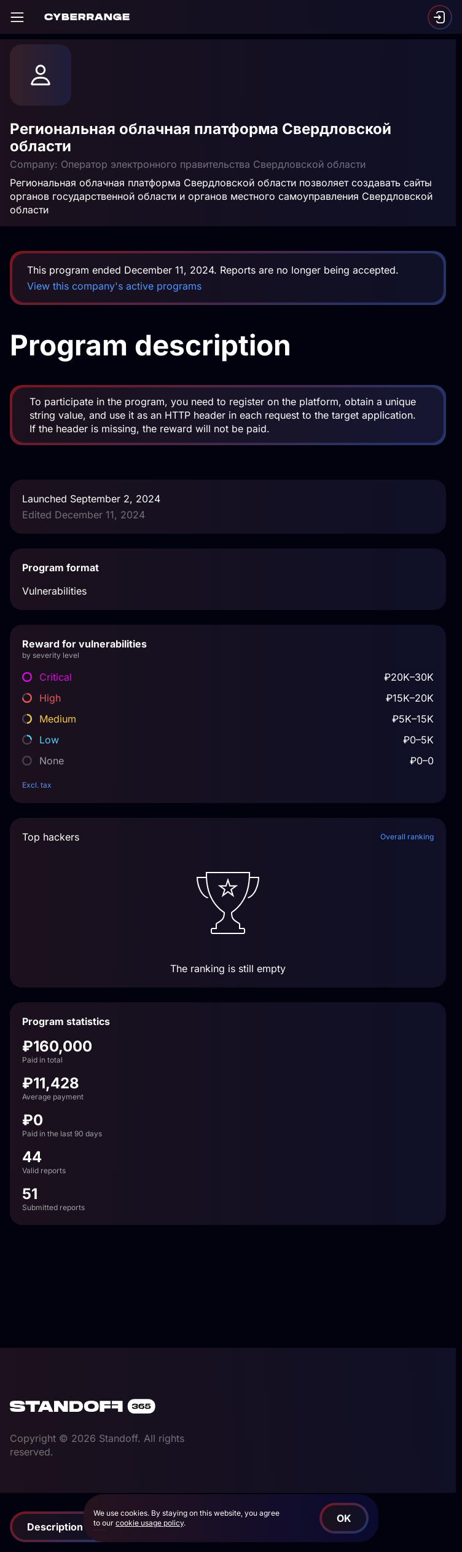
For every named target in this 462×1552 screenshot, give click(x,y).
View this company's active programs (114, 286)
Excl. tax (37, 785)
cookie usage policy (150, 1522)
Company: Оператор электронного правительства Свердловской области (188, 164)
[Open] (17, 17)
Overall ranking (407, 836)
